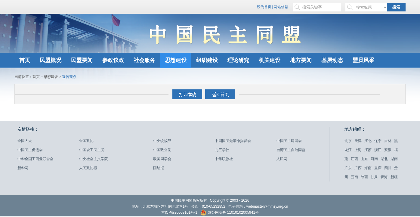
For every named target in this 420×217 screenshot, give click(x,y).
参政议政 (113, 60)
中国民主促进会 (30, 150)
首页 (24, 60)
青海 (384, 177)
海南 (368, 168)
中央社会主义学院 (93, 159)
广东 (348, 168)
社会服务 (144, 60)
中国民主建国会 (289, 141)
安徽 (387, 150)
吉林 (387, 141)
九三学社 (222, 150)
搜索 (396, 7)
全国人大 (24, 141)
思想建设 (176, 60)
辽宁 (377, 141)
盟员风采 (363, 60)
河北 (368, 141)
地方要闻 (301, 60)
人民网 (281, 159)
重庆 (377, 168)
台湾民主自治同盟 (290, 150)
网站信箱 (281, 7)
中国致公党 (162, 150)
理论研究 (238, 60)
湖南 (394, 159)
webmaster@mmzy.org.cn (267, 206)
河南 (374, 159)
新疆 (394, 177)
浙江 (377, 150)
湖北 (384, 159)
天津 (358, 141)
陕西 (364, 177)
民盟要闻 (82, 60)
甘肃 (374, 177)
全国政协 (86, 141)
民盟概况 (50, 60)
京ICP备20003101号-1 (179, 212)
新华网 (22, 168)
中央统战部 (162, 141)
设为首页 (264, 7)
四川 (387, 168)
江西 (354, 159)
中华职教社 (224, 159)
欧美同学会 (162, 159)
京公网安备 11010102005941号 (229, 213)
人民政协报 (88, 168)
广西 (358, 168)
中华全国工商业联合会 (35, 159)
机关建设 (269, 60)
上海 (358, 150)
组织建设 (207, 60)
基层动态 (332, 60)
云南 (354, 177)
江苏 (368, 150)
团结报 (158, 168)
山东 (364, 159)
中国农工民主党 (91, 150)
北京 (348, 141)
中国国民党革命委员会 (233, 141)
